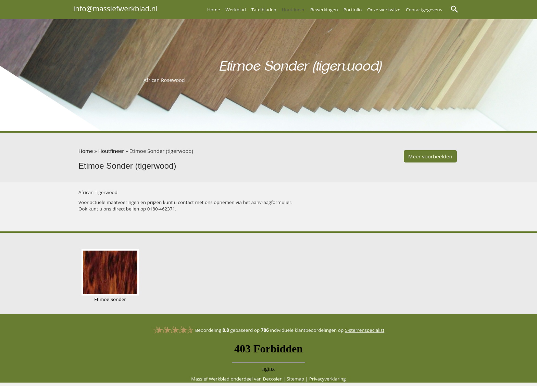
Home (213, 10)
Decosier (272, 379)
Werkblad (236, 10)
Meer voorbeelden (430, 156)
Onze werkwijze (383, 10)
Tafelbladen (263, 10)
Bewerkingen (324, 10)
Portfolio (353, 10)
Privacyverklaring (327, 379)
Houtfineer (293, 10)
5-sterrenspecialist (365, 330)
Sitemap (295, 379)
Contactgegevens (424, 10)
